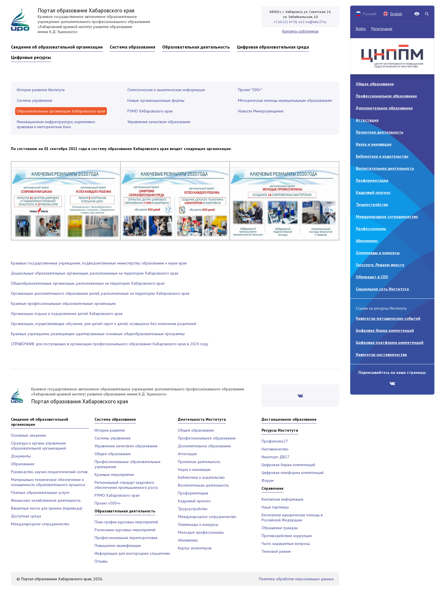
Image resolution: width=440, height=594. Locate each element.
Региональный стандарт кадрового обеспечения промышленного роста (126, 485)
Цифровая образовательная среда (273, 47)
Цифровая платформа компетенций (389, 342)
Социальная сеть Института (382, 288)
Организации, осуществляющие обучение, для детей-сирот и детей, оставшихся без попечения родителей (103, 323)
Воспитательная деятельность (385, 168)
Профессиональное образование (386, 95)
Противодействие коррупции (287, 535)
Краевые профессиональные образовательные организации (63, 303)
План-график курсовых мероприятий (126, 521)
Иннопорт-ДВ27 (275, 456)
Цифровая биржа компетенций (385, 330)
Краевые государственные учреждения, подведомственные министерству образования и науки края (99, 263)
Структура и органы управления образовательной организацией (38, 446)
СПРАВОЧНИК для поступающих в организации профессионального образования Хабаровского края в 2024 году (109, 343)
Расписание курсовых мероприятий (125, 529)
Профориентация (372, 180)
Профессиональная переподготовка (126, 537)
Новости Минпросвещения (260, 111)
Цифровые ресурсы (31, 57)
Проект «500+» (108, 503)
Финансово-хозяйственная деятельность (46, 500)
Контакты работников (300, 31)
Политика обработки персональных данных (296, 578)
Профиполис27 (275, 441)
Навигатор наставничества (381, 354)
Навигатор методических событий (388, 318)
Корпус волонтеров (195, 548)
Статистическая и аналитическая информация (166, 89)
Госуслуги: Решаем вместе (380, 264)
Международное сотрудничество (387, 216)
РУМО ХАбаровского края (150, 111)
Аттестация (367, 120)
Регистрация (381, 28)
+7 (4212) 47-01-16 (287, 22)
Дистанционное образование (289, 419)
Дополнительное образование (384, 107)
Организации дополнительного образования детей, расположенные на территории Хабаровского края (100, 293)
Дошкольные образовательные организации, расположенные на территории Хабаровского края (94, 273)
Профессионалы (371, 228)
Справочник (272, 488)
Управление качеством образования (158, 121)
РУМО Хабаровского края (117, 495)
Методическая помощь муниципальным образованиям (285, 100)
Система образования (132, 47)
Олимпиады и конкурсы (378, 252)
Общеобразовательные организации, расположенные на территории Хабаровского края (87, 283)
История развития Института (41, 89)
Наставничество (275, 449)
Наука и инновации (373, 144)
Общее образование (375, 83)
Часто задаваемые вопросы (286, 543)
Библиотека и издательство (382, 156)
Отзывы (101, 561)
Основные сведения (28, 435)
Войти (361, 28)
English (392, 13)
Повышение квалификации (118, 545)
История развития (110, 430)
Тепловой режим (276, 551)
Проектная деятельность (379, 132)
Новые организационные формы (155, 100)
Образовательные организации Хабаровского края (61, 111)
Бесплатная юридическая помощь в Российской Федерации (292, 517)
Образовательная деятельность (196, 47)
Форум (268, 480)
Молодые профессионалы (201, 532)
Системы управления (112, 438)
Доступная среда (26, 516)
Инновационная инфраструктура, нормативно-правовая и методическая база (56, 124)
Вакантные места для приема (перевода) (46, 508)
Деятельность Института (202, 419)
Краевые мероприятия (114, 474)
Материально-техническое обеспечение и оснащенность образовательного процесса (48, 482)
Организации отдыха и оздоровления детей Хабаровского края (66, 313)
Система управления (34, 100)
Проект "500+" (250, 89)
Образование (22, 463)
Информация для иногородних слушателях (132, 553)
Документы (21, 456)
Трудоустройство (372, 204)
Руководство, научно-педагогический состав (49, 471)
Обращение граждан (280, 527)
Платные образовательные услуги (40, 492)
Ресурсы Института (280, 430)
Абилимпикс (367, 240)
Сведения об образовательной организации (57, 47)
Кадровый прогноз (373, 192)
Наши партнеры (275, 507)
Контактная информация (282, 499)
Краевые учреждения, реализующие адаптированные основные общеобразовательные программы (98, 333)
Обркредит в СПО (372, 276)
